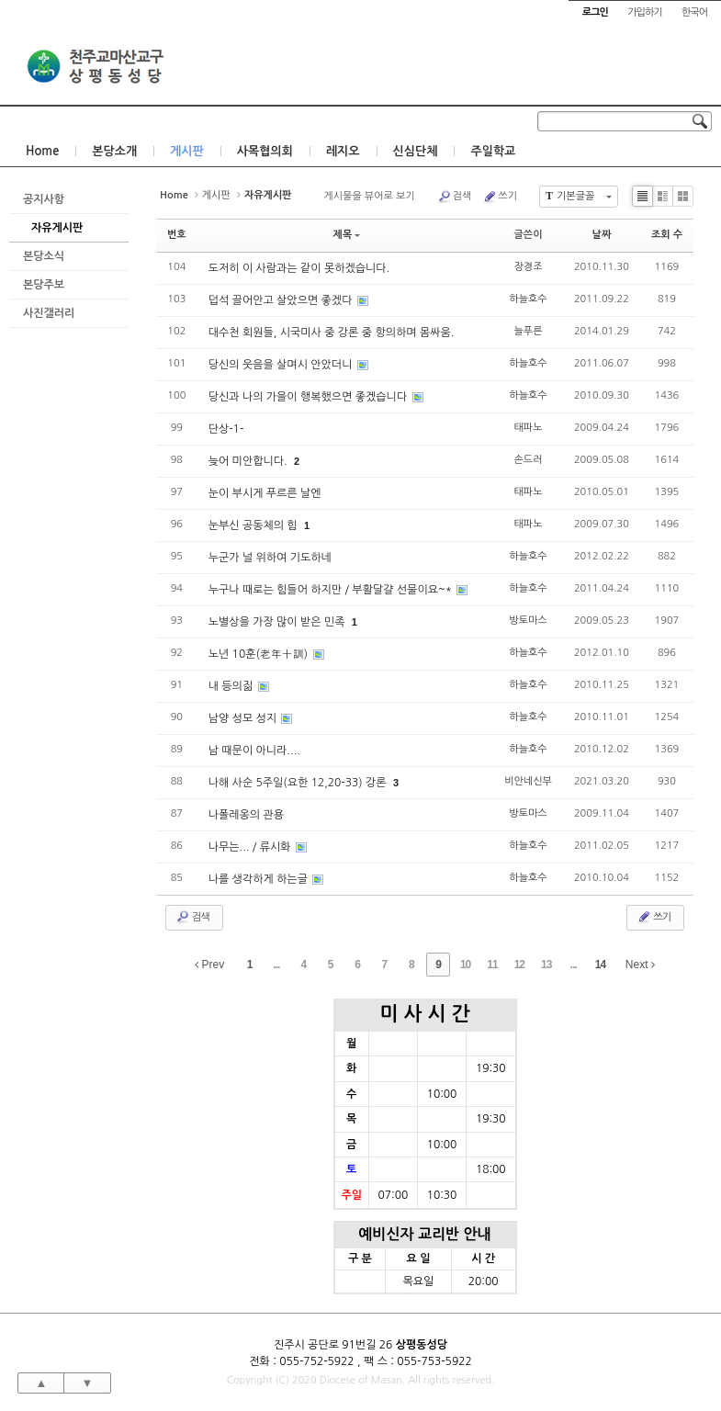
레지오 (343, 151)
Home (42, 151)
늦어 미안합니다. (249, 461)
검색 (454, 196)
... (276, 964)
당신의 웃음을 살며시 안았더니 (281, 364)
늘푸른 (528, 331)
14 (600, 964)
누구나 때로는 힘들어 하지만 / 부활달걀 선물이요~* (332, 589)
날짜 (602, 235)
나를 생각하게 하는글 (259, 879)
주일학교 (492, 151)
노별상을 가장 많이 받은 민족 (278, 621)
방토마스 (527, 620)
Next (640, 964)
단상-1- (226, 429)
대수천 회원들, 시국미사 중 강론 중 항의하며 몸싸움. (331, 332)
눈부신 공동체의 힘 (254, 525)
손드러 (528, 460)
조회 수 (666, 235)
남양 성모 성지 (244, 718)
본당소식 (43, 256)
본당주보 (43, 284)
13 (546, 964)
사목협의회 (265, 151)
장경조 (528, 267)
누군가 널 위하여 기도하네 (270, 557)
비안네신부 (528, 781)
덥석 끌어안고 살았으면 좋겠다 (281, 300)
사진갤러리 (48, 313)
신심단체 (415, 151)
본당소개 (114, 151)
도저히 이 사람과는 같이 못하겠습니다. (299, 268)
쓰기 (499, 196)
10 (465, 964)
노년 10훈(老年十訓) (259, 654)
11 (492, 964)
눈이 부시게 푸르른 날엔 (264, 493)
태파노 (528, 428)
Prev (209, 964)
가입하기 (644, 12)
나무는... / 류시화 (251, 846)
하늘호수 (527, 299)
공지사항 (43, 199)
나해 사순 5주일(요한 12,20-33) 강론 (298, 782)
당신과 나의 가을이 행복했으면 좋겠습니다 (309, 396)
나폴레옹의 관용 (246, 814)
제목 (347, 235)
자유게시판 (57, 227)
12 (519, 964)
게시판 (187, 151)
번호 (176, 235)
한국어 (694, 12)
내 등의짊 (232, 686)
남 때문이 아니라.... (254, 750)
